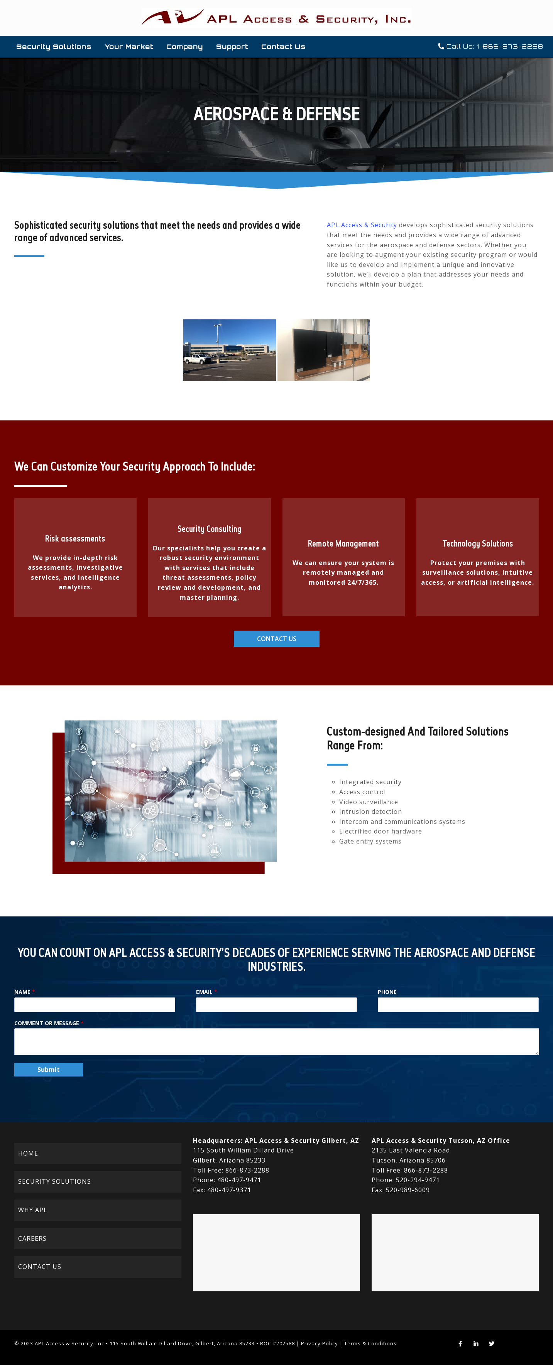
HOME (28, 1153)
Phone (387, 992)
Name (24, 992)
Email (206, 992)
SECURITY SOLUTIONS (54, 1181)
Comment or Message (49, 1023)
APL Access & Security (362, 225)
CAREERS (32, 1238)
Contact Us (283, 47)
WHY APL (32, 1210)
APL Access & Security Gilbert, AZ (302, 1140)
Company (184, 47)
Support (232, 47)
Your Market (129, 47)
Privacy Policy (319, 1343)
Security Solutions (53, 47)
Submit (48, 1069)
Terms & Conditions (370, 1343)
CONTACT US (39, 1266)
